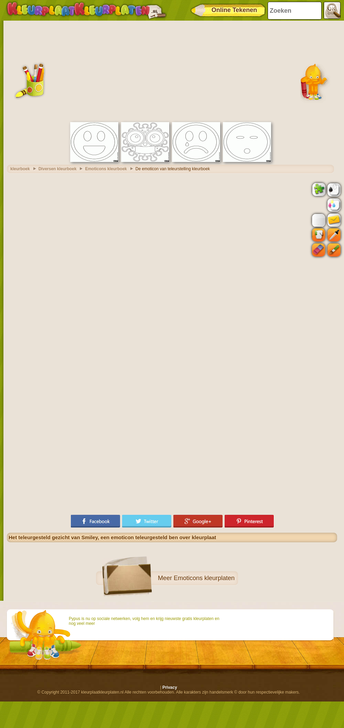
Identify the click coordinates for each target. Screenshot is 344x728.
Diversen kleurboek (58, 168)
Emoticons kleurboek (106, 168)
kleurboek (20, 168)
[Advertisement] (172, 70)
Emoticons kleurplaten (204, 578)
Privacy (169, 687)
